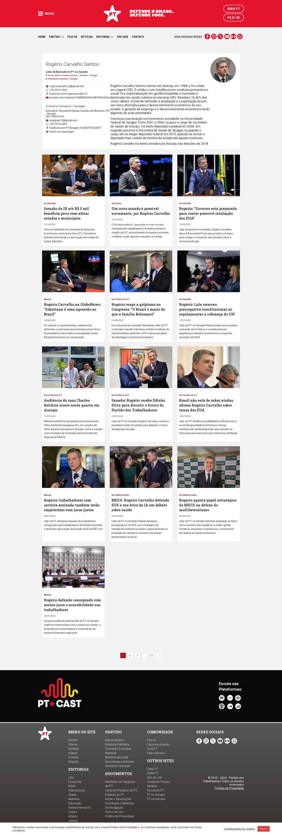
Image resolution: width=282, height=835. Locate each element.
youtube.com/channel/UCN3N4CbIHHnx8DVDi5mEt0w (79, 97)
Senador (84, 75)
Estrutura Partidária (117, 744)
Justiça (73, 820)
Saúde (72, 794)
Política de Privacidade (124, 827)
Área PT (233, 9)
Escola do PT (155, 790)
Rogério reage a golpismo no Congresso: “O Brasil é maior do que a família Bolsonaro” (140, 308)
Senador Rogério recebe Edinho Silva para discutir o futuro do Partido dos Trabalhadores (140, 404)
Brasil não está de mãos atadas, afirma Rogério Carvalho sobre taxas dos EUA (207, 404)
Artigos (117, 203)
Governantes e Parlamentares (63, 75)
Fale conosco (156, 753)
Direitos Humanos (79, 807)
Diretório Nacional (116, 757)
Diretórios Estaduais (117, 766)
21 (151, 657)
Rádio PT (153, 773)
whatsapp (240, 36)
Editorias (104, 36)
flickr (233, 36)
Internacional (121, 493)
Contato (138, 36)
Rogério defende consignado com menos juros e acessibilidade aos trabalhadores (70, 604)
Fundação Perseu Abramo (158, 784)
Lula (70, 777)
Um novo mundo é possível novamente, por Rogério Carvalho (136, 213)
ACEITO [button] (263, 828)
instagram (214, 36)
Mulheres (74, 799)
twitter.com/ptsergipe (61, 131)
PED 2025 (122, 36)
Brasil (48, 299)
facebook (207, 36)
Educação (74, 803)
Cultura (72, 812)
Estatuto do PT (114, 794)
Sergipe (73, 79)
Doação (73, 761)
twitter (220, 36)
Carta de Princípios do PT (121, 790)
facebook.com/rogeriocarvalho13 (68, 93)
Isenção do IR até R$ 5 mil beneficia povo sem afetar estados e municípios (67, 213)
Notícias (87, 36)
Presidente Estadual (58, 79)
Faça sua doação (158, 744)
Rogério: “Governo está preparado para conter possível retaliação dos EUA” (207, 213)
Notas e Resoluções (118, 799)
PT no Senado (156, 794)
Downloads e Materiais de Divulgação (119, 805)
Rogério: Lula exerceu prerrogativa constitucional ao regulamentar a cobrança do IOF (208, 308)
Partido (56, 36)
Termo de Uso (114, 812)
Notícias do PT (121, 299)
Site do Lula (154, 777)
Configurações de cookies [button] (239, 829)
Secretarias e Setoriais (119, 761)
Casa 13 (152, 769)
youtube (227, 36)
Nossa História (114, 740)
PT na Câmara (156, 799)
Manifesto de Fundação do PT (120, 784)
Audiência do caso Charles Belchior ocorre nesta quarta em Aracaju (73, 404)
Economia (50, 203)
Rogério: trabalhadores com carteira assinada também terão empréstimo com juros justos (73, 503)
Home (42, 36)
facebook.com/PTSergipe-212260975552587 (75, 127)
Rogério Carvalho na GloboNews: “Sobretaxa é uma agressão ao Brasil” (71, 308)
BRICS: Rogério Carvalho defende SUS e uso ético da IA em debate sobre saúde (138, 503)
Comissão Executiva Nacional (118, 751)
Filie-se (234, 17)
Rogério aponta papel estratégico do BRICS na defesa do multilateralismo (207, 503)
